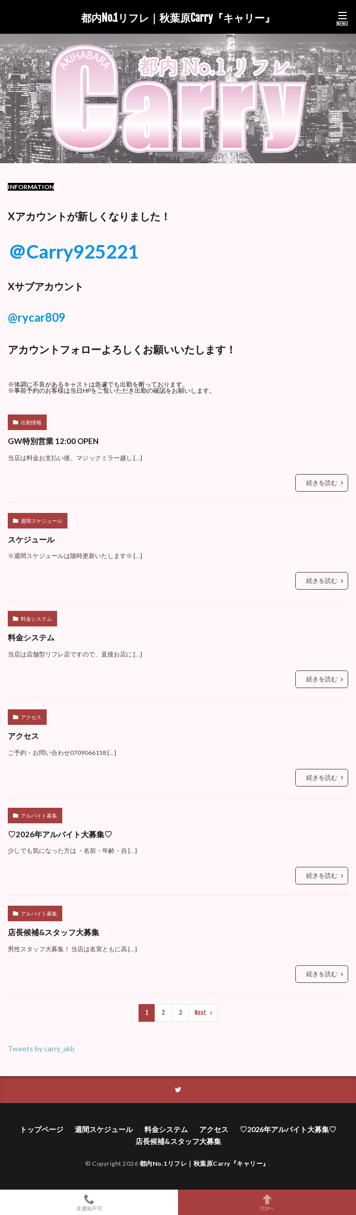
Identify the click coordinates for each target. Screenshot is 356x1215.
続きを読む (321, 483)
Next (201, 1013)
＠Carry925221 (73, 251)
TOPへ (267, 1202)
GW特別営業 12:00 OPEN (53, 441)
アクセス (31, 717)
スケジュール (31, 539)
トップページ (41, 1129)
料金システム (36, 619)
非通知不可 (89, 1202)
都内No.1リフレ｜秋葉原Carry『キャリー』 (178, 18)
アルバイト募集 (39, 815)
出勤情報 (31, 422)
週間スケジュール (41, 521)
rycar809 (41, 317)
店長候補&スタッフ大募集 (53, 932)
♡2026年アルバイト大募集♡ (60, 834)
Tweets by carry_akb (41, 1048)
